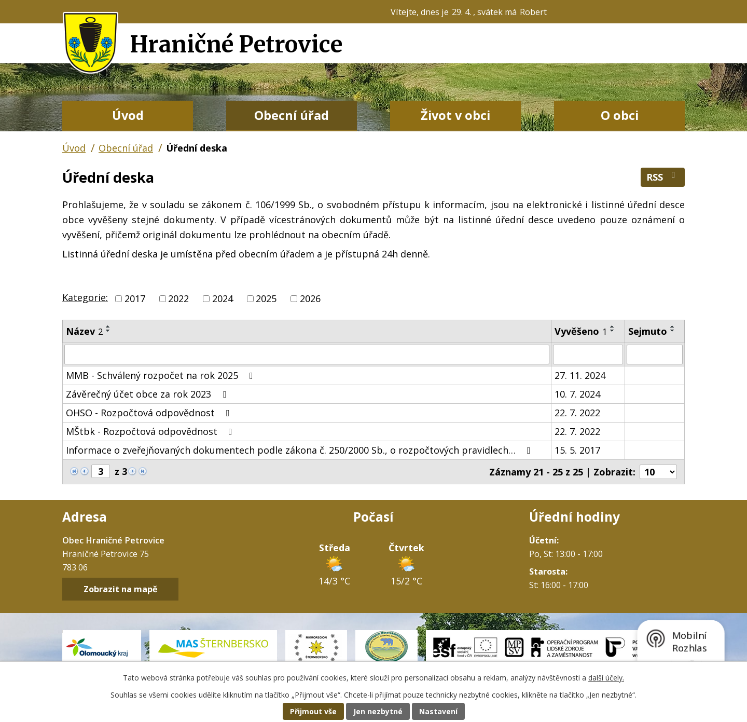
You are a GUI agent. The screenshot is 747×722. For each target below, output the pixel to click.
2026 (310, 298)
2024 (222, 298)
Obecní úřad (291, 115)
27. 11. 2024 (580, 375)
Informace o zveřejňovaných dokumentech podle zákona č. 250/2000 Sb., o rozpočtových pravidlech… (300, 450)
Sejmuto (647, 331)
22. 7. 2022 (577, 412)
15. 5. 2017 (577, 450)
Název (84, 331)
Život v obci (455, 115)
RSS (663, 176)
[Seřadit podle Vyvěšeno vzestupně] (612, 326)
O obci (620, 115)
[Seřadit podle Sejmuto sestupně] (673, 331)
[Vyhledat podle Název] (306, 354)
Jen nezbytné (378, 711)
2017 (135, 298)
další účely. (606, 678)
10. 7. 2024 (577, 394)
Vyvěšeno (581, 331)
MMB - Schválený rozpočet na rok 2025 (161, 375)
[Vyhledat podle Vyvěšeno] (588, 354)
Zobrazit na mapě (121, 589)
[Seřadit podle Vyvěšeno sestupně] (612, 331)
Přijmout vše (313, 711)
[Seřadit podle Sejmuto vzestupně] (673, 326)
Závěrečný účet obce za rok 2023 (148, 394)
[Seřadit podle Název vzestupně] (108, 326)
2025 (266, 298)
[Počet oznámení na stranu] (658, 472)
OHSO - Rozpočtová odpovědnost (150, 412)
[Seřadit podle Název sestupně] (108, 331)
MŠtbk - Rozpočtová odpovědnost (151, 431)
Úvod (128, 115)
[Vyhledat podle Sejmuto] (655, 354)
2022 (178, 298)
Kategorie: (85, 297)
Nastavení (438, 711)
